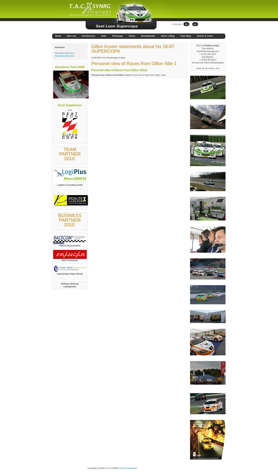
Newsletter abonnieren (64, 53)
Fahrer (132, 36)
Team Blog (185, 36)
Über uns (71, 36)
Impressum (132, 468)
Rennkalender (148, 36)
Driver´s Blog (167, 36)
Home (58, 36)
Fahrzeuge (117, 36)
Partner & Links (205, 36)
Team (103, 36)
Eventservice (88, 36)
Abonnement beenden (64, 56)
